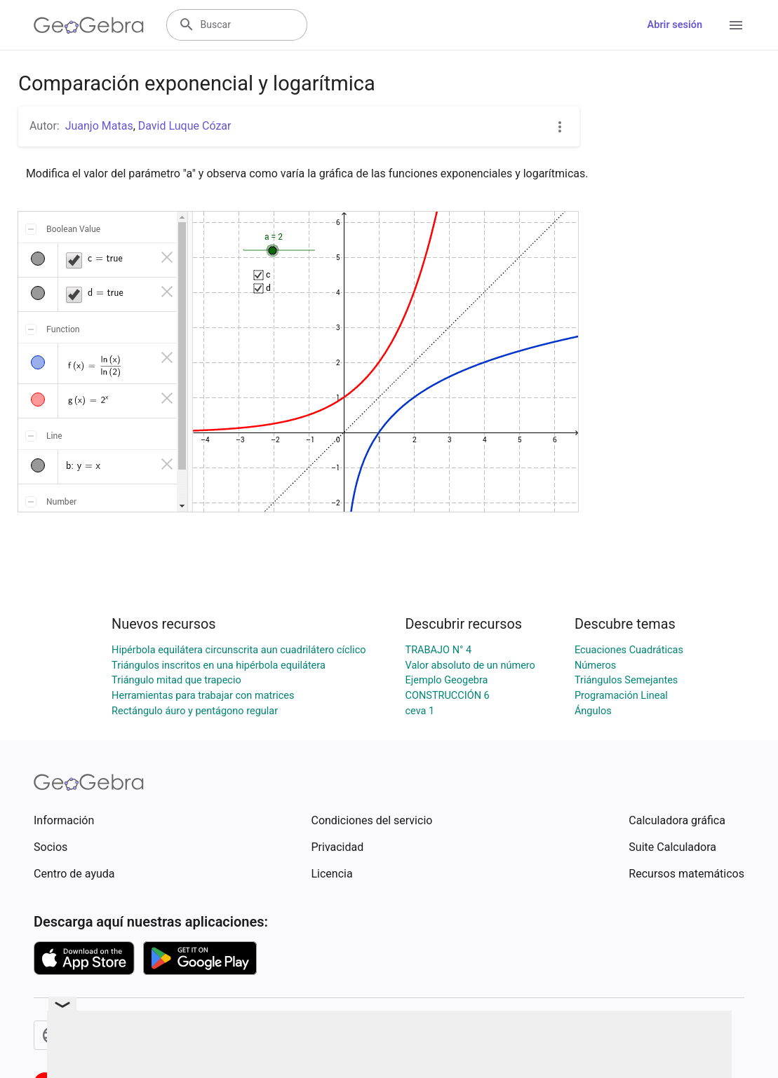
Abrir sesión (675, 25)
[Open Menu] (735, 25)
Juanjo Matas (99, 125)
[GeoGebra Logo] (89, 25)
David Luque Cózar (185, 125)
